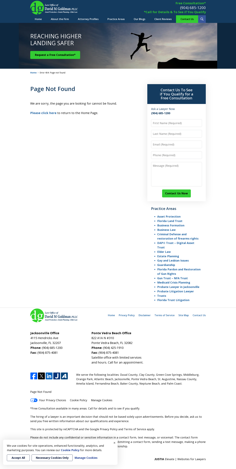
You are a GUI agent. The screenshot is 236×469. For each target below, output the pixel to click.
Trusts (161, 296)
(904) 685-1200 (193, 7)
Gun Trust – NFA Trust (172, 278)
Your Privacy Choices (48, 400)
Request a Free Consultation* (55, 55)
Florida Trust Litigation (173, 300)
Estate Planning (168, 256)
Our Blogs (139, 19)
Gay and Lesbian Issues (173, 260)
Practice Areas (116, 19)
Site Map (183, 315)
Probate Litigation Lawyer (175, 291)
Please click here (43, 113)
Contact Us (187, 19)
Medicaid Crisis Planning (173, 282)
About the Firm (60, 19)
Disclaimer (145, 315)
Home (38, 19)
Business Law (166, 230)
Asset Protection (169, 216)
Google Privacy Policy (104, 429)
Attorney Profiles (88, 19)
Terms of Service (164, 315)
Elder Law (164, 252)
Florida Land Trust (169, 221)
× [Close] (114, 443)
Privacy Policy (127, 315)
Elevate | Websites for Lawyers (180, 459)
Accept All (18, 458)
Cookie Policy (78, 400)
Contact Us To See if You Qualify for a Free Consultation (176, 93)
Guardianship (166, 265)
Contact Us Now (176, 193)
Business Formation (170, 225)
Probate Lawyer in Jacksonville (178, 287)
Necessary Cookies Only (52, 458)
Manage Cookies (101, 400)
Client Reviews (163, 19)
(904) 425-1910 (113, 348)
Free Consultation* (191, 3)
